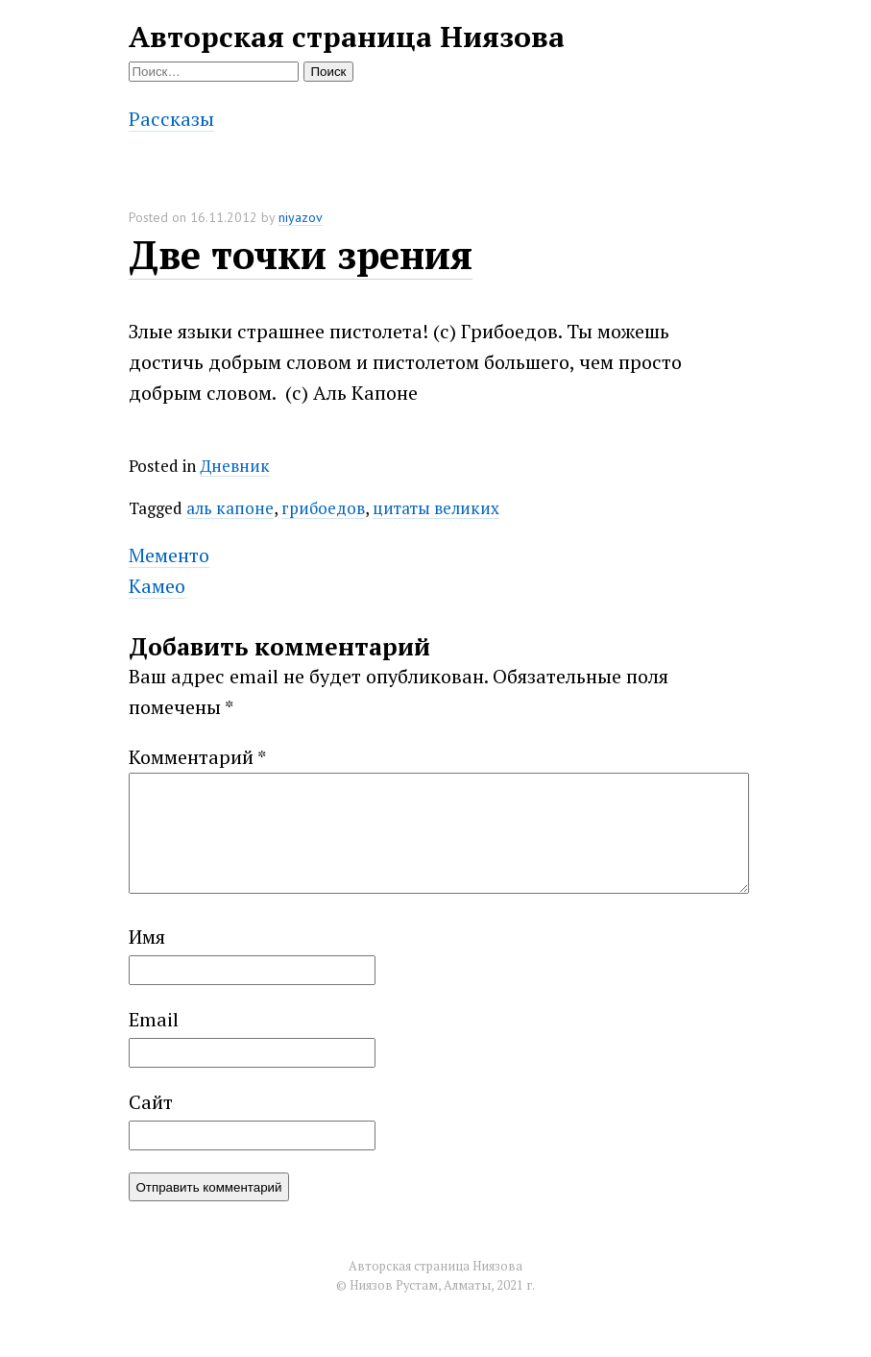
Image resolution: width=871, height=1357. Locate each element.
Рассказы (171, 119)
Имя (147, 960)
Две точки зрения (300, 254)
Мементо (169, 555)
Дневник (235, 466)
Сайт (151, 1125)
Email (154, 1042)
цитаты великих (436, 508)
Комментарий (197, 757)
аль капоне (230, 508)
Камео (157, 586)
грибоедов (323, 508)
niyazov (300, 217)
